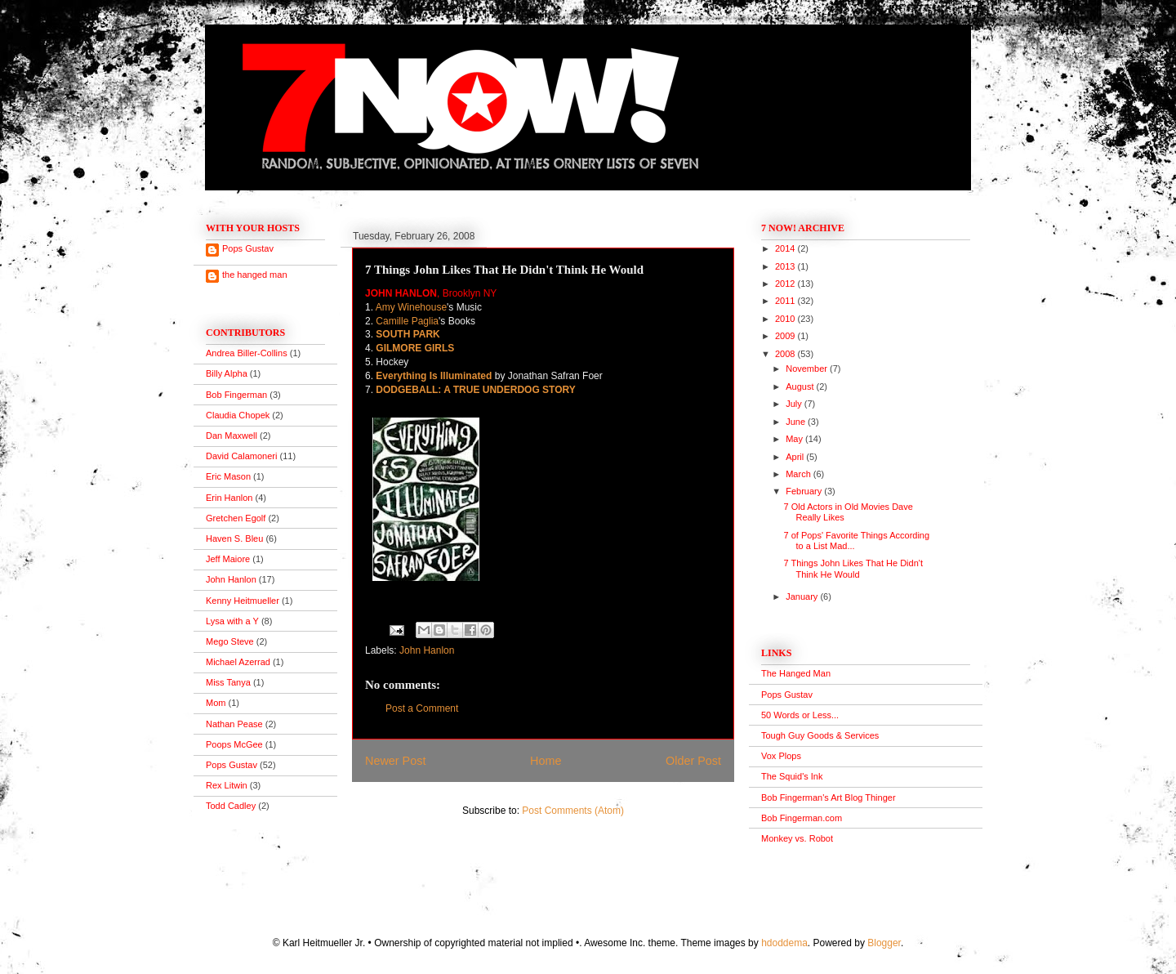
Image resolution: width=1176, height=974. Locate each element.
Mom (215, 703)
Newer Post (395, 760)
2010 (786, 319)
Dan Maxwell (231, 435)
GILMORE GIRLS (415, 348)
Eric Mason (228, 476)
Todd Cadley (231, 806)
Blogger (884, 943)
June (797, 422)
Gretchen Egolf (235, 518)
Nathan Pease (234, 724)
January (803, 596)
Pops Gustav (248, 248)
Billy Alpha (226, 373)
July (795, 404)
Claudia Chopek (238, 415)
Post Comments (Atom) (573, 810)
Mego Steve (230, 641)
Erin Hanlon (229, 498)
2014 (786, 248)
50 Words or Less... (800, 715)
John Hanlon (426, 650)
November (808, 368)
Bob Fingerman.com (801, 818)
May (795, 439)
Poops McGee (234, 744)
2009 (786, 336)
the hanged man (254, 274)
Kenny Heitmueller (242, 600)
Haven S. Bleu (234, 538)
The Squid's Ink (791, 776)
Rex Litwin (226, 785)
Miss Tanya (228, 682)
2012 (786, 283)
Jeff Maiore (228, 559)
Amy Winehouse (411, 307)
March (799, 474)
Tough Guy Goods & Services (820, 735)
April (796, 457)
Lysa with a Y (232, 621)
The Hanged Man (796, 673)
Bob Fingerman (236, 395)
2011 (786, 301)
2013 (786, 266)
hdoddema (784, 943)
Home (545, 760)
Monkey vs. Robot (797, 838)
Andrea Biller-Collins (246, 353)
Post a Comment (421, 708)
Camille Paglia (407, 321)
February (805, 491)
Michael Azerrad (238, 662)
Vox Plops (781, 756)
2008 (786, 354)
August (801, 386)
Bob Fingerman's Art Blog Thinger (828, 797)
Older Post (693, 760)
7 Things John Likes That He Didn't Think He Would (852, 568)
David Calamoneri (241, 456)
